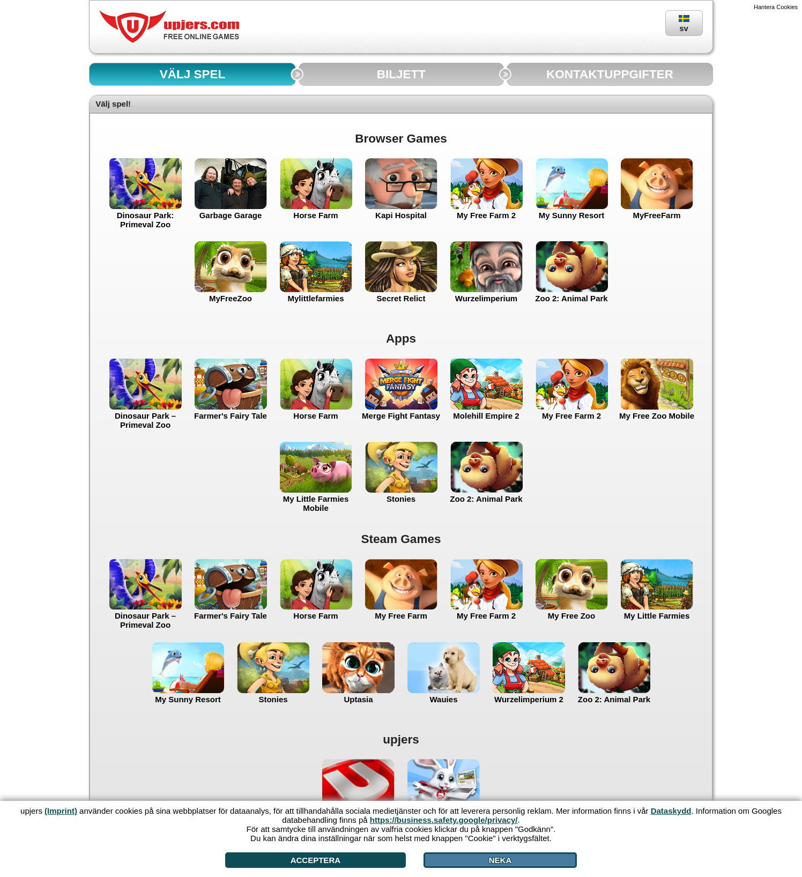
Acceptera (315, 860)
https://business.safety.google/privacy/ (444, 819)
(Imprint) (60, 810)
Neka (500, 860)
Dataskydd (671, 810)
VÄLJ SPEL (193, 74)
